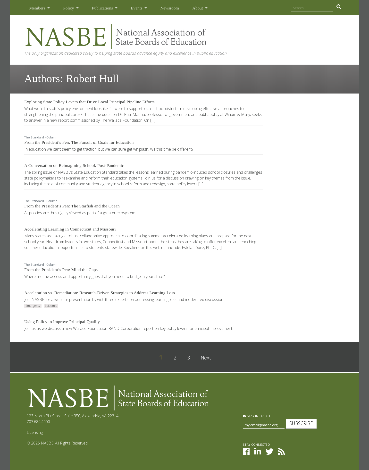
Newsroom (169, 8)
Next (206, 357)
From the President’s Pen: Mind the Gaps (61, 269)
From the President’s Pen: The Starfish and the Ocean (72, 206)
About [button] (198, 8)
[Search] (312, 8)
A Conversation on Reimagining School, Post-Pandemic (74, 165)
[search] (339, 6)
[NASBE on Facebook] (246, 453)
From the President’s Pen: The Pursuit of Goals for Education (79, 142)
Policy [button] (69, 8)
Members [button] (37, 8)
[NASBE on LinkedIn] (257, 453)
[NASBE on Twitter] (269, 453)
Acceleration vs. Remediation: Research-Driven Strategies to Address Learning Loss (99, 292)
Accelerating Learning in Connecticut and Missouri (70, 229)
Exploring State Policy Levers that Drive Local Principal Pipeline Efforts (89, 101)
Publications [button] (103, 8)
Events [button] (137, 8)
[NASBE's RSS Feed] (281, 453)
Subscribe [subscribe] (301, 423)
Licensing (35, 432)
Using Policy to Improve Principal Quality (62, 321)
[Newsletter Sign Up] (264, 425)
